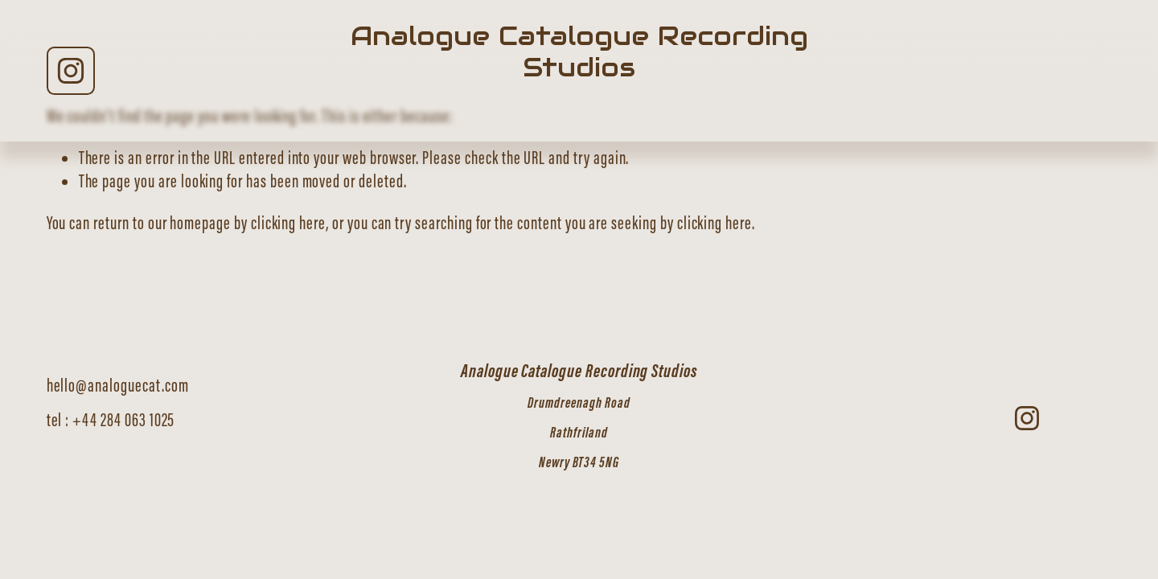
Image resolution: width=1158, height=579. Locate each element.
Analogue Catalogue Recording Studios (579, 51)
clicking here (288, 222)
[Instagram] (71, 71)
